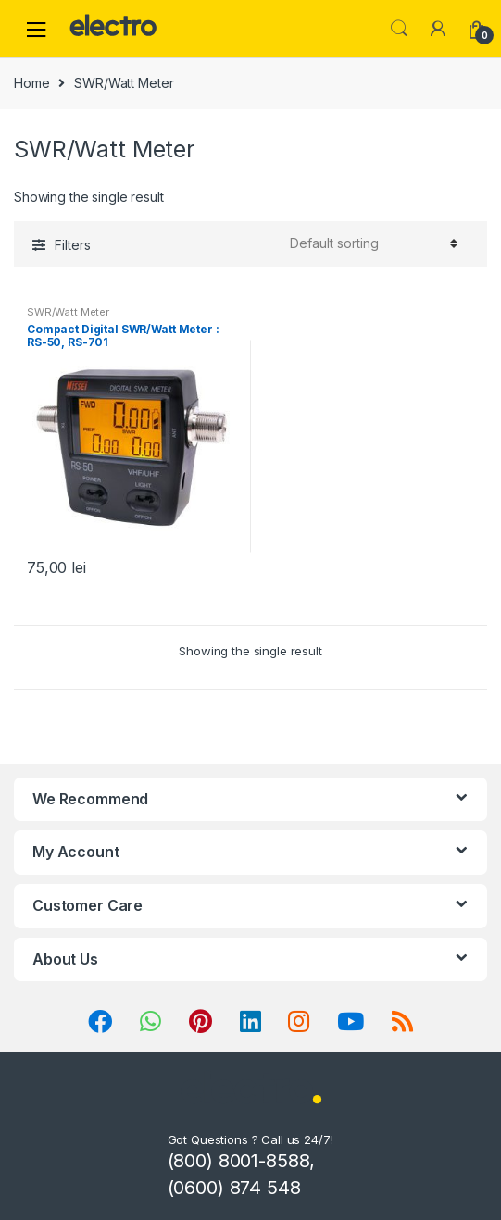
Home (31, 83)
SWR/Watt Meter (68, 311)
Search (399, 29)
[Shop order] (371, 243)
